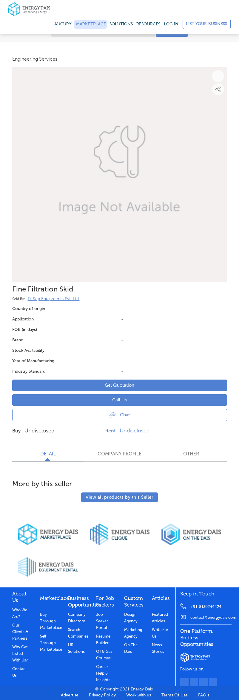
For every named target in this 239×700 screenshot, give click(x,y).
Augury (62, 24)
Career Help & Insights (103, 673)
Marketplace (90, 24)
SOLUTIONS (121, 24)
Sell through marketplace (49, 643)
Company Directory (77, 617)
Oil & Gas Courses (104, 654)
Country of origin (28, 308)
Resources (148, 24)
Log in (171, 24)
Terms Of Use (174, 695)
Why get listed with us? (20, 653)
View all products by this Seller (119, 497)
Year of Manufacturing (33, 360)
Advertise (69, 695)
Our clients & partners (20, 632)
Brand (17, 340)
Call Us (119, 400)
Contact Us (19, 672)
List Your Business (206, 23)
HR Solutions (76, 648)
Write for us (160, 632)
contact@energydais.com (211, 617)
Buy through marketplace (49, 621)
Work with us (138, 695)
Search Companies (77, 632)
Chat (120, 414)
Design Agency (131, 617)
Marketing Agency (133, 632)
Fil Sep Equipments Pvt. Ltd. (54, 298)
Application (23, 319)
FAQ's (203, 695)
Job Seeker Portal (102, 621)
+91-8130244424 (205, 606)
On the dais (131, 648)
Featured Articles (160, 617)
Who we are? (19, 613)
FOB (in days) (24, 329)
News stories (158, 648)
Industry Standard (28, 371)
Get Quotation (119, 385)
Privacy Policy (102, 695)
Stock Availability (28, 350)
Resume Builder (103, 639)
